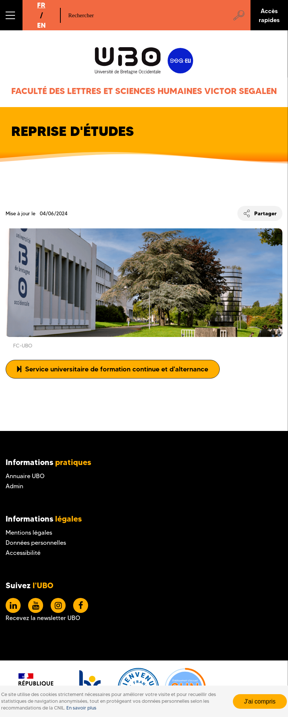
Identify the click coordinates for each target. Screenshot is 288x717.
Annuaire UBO (25, 476)
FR (41, 5)
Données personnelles (36, 542)
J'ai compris (260, 701)
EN (41, 25)
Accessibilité (23, 552)
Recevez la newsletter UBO (43, 618)
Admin (14, 486)
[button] (11, 15)
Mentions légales (29, 532)
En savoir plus (81, 708)
